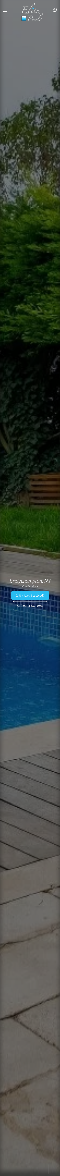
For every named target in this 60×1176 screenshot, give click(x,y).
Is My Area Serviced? (30, 595)
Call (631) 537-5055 (30, 606)
